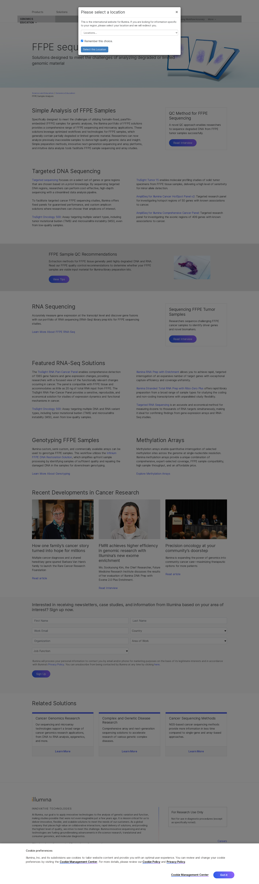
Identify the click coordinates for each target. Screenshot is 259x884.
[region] (129, 863)
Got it (224, 875)
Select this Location (94, 52)
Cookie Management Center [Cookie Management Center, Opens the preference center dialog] (190, 874)
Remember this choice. (97, 44)
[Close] (176, 15)
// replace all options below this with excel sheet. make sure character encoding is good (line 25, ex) (129, 36)
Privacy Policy (176, 861)
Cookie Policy (151, 861)
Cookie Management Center (78, 861)
